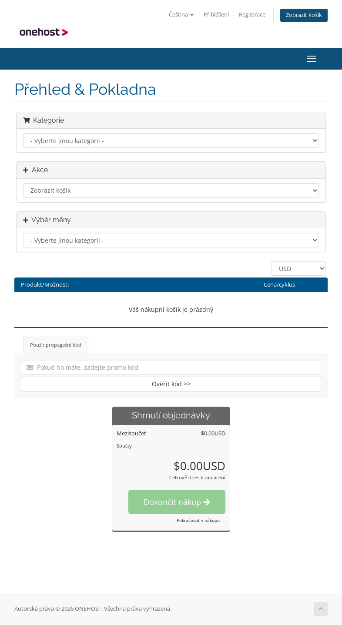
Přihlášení (216, 14)
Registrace (252, 14)
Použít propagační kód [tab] (55, 344)
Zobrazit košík (304, 15)
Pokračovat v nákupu (198, 520)
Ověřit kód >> (171, 384)
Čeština (181, 14)
